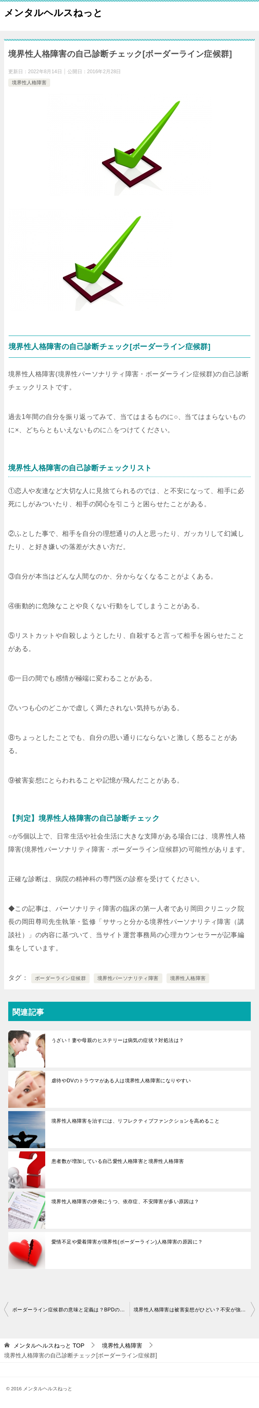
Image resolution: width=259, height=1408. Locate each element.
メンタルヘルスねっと (53, 12)
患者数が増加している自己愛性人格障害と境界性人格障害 (117, 1161)
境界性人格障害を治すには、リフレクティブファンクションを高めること (135, 1121)
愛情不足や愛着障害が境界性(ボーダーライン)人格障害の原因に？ (127, 1242)
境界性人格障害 (29, 83)
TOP (49, 1345)
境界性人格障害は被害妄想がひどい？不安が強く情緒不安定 (194, 1310)
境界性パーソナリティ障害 (128, 978)
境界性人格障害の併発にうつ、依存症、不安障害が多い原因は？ (125, 1201)
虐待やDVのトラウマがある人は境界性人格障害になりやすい (121, 1081)
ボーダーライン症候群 (60, 978)
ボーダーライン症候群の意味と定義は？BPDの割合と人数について (71, 1310)
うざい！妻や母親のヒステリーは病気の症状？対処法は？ (117, 1040)
